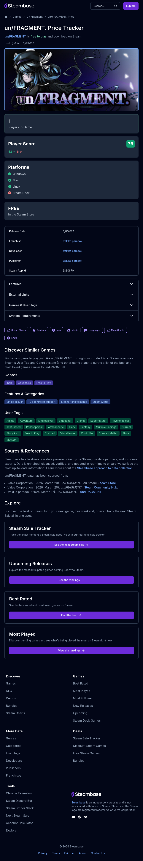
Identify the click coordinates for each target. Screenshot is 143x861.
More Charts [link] (115, 330)
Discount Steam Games (89, 746)
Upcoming (80, 713)
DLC (9, 691)
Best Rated (80, 683)
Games (17, 16)
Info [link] (56, 330)
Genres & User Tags (71, 305)
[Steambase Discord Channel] (73, 817)
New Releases (83, 706)
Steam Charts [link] (16, 330)
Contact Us (98, 853)
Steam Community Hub (100, 487)
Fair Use (69, 853)
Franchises (13, 775)
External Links (71, 294)
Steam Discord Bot (19, 801)
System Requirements (71, 315)
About (82, 853)
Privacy (42, 853)
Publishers (13, 768)
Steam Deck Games (87, 720)
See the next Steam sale (71, 544)
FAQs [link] (12, 337)
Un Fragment (35, 16)
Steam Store (107, 483)
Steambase (78, 802)
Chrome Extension (19, 793)
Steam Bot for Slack (20, 808)
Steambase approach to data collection (105, 468)
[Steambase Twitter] (85, 817)
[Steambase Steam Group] (79, 817)
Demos (11, 698)
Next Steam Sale (17, 815)
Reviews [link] (39, 330)
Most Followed (83, 698)
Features (71, 284)
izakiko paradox (72, 241)
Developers (14, 760)
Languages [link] (92, 330)
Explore (131, 5)
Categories (13, 746)
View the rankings (71, 650)
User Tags (13, 753)
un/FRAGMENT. (15, 36)
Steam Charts (15, 713)
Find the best (71, 615)
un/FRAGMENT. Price (61, 16)
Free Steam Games (86, 753)
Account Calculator (19, 823)
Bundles (11, 706)
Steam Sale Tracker (86, 738)
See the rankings (71, 579)
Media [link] (72, 330)
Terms (56, 853)
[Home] (5, 16)
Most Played (81, 691)
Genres (11, 738)
